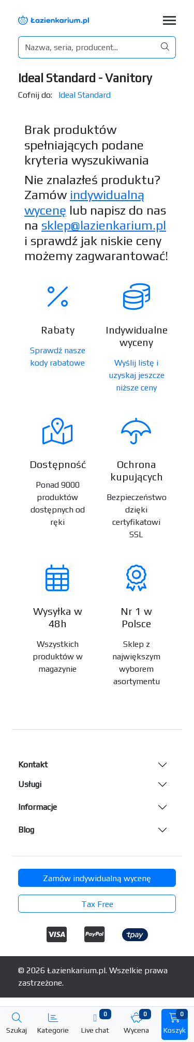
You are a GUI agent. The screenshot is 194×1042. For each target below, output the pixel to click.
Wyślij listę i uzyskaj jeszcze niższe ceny (137, 375)
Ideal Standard (84, 95)
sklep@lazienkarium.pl (103, 225)
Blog (26, 830)
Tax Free (97, 904)
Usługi (29, 784)
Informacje (37, 807)
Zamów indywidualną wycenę (97, 878)
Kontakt (33, 764)
